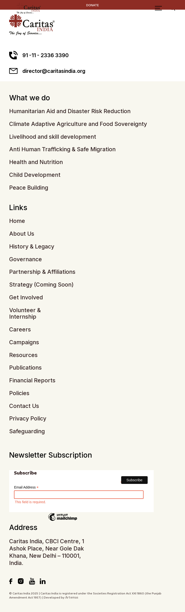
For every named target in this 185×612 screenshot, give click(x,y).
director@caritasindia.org (47, 71)
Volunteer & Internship (25, 313)
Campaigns (24, 342)
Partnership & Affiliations (42, 272)
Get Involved (26, 297)
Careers (20, 329)
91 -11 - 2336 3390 (39, 55)
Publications (25, 367)
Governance (25, 259)
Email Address (26, 487)
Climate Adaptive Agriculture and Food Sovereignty (78, 124)
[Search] (174, 18)
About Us (21, 234)
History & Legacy (31, 246)
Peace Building (28, 188)
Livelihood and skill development (52, 137)
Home (17, 221)
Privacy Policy (27, 418)
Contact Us (24, 406)
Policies (19, 393)
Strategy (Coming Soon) (41, 285)
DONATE (92, 5)
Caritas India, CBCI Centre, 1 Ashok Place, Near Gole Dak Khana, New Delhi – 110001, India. (46, 552)
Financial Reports (32, 380)
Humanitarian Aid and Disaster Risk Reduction (70, 111)
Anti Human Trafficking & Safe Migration (62, 149)
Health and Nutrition (36, 162)
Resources (23, 355)
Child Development (34, 175)
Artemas (71, 597)
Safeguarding (27, 431)
